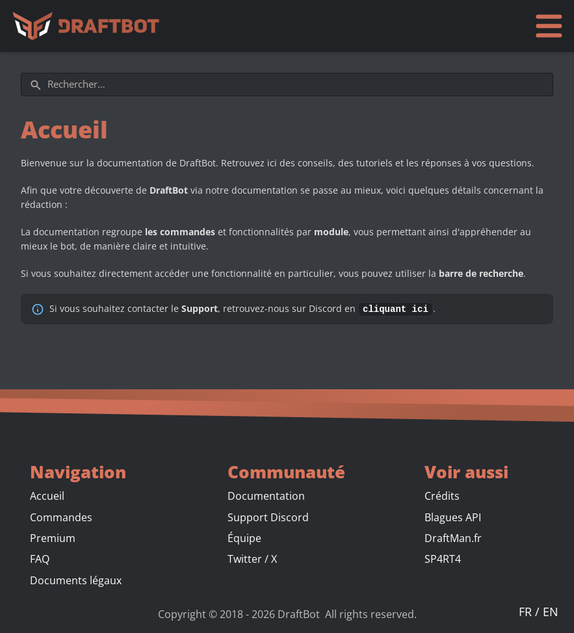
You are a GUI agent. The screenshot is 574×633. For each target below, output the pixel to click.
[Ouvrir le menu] (548, 25)
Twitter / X (252, 558)
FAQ (39, 558)
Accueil (47, 495)
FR (527, 611)
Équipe (244, 537)
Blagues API (452, 517)
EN (550, 611)
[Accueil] (89, 26)
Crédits (442, 495)
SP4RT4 (442, 558)
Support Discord (268, 517)
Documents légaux (76, 580)
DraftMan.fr (453, 537)
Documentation (266, 495)
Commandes (61, 517)
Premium (52, 537)
